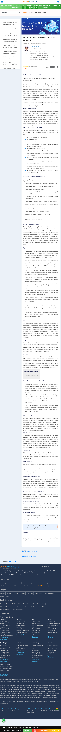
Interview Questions (40, 12)
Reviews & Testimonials (16, 586)
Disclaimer (52, 709)
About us (2, 593)
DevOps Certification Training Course (21, 604)
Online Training (38, 593)
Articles (24, 12)
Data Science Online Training (22, 606)
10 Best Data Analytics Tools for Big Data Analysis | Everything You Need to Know (10, 23)
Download (52, 527)
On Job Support (46, 583)
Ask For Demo (30, 730)
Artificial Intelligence (5, 609)
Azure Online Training (17, 609)
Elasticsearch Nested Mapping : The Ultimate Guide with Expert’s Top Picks (10, 35)
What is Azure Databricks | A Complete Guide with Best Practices (10, 29)
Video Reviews (3, 586)
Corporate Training (49, 593)
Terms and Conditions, (26, 709)
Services (9, 593)
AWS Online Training (5, 604)
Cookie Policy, (36, 709)
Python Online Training (39, 604)
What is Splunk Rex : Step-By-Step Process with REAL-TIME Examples (10, 64)
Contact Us (30, 593)
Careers (23, 593)
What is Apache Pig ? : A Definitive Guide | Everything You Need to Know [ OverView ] (10, 46)
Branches (16, 593)
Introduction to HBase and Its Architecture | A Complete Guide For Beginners (10, 52)
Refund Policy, (15, 709)
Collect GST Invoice (42, 586)
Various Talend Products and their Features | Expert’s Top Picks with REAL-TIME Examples (10, 41)
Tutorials (31, 12)
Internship (36, 583)
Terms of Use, (45, 709)
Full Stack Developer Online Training (40, 606)
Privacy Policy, (6, 709)
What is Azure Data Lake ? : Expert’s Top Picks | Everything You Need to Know (10, 58)
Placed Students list (29, 586)
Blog (31, 583)
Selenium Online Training (6, 606)
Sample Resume (16, 583)
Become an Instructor (5, 596)
